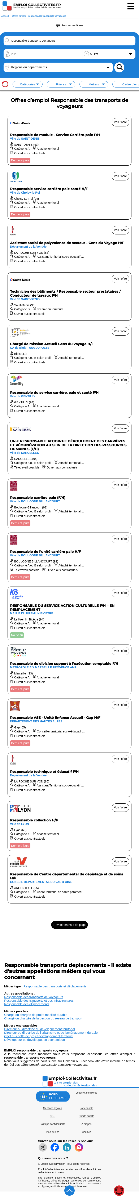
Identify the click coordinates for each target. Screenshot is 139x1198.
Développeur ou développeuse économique (34, 1039)
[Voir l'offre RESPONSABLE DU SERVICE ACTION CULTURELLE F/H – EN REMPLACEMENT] (69, 613)
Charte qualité (86, 1116)
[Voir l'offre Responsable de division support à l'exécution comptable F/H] (69, 669)
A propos (86, 1124)
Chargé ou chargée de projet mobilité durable (35, 1015)
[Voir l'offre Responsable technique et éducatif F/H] (69, 775)
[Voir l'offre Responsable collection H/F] (69, 826)
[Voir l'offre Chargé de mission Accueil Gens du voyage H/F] (69, 347)
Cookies (86, 1132)
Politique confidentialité (52, 1124)
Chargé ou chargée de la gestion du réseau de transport (43, 1018)
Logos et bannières (86, 1092)
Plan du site (52, 1132)
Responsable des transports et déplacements (55, 986)
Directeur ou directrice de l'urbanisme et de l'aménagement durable (51, 1032)
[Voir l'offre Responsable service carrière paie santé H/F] (69, 194)
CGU (52, 1116)
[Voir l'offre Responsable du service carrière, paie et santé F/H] (69, 396)
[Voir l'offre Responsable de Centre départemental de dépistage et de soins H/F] (69, 879)
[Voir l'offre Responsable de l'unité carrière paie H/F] (69, 557)
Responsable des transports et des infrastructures (39, 1000)
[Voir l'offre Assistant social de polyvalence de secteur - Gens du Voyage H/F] (69, 246)
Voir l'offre (120, 122)
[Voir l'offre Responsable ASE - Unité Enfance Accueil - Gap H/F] (69, 723)
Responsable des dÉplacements (26, 1004)
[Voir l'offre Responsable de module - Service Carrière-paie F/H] (69, 140)
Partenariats (86, 1108)
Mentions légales (52, 1108)
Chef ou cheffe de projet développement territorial (38, 1036)
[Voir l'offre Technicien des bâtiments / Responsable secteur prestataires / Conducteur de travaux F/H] (69, 296)
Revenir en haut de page (69, 924)
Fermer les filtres (69, 25)
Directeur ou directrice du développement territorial (39, 1029)
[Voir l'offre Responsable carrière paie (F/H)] (69, 503)
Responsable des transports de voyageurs (33, 997)
